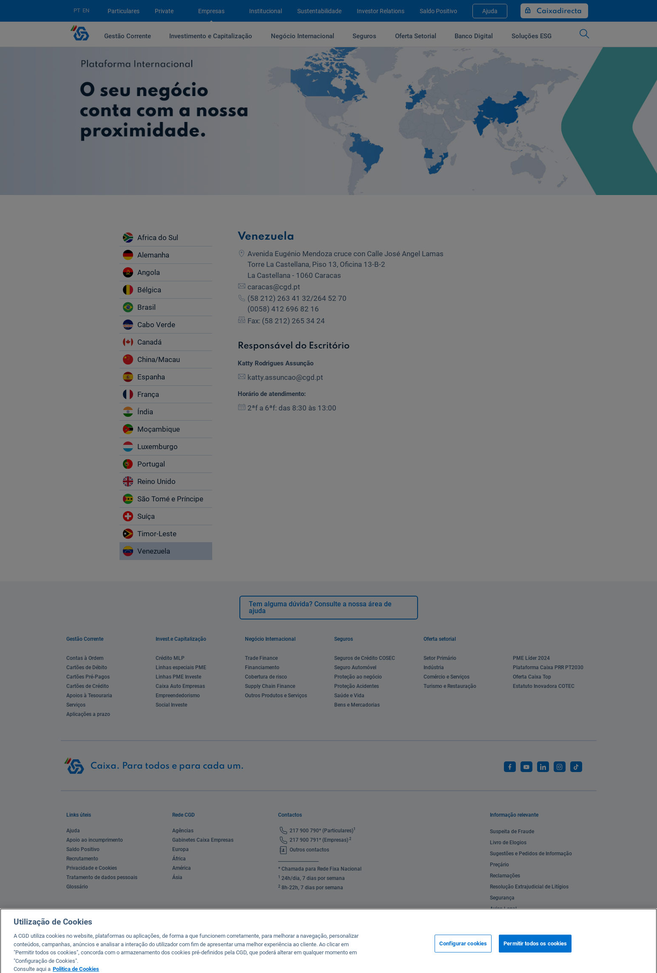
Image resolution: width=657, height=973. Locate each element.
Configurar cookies (463, 951)
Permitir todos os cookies (535, 951)
